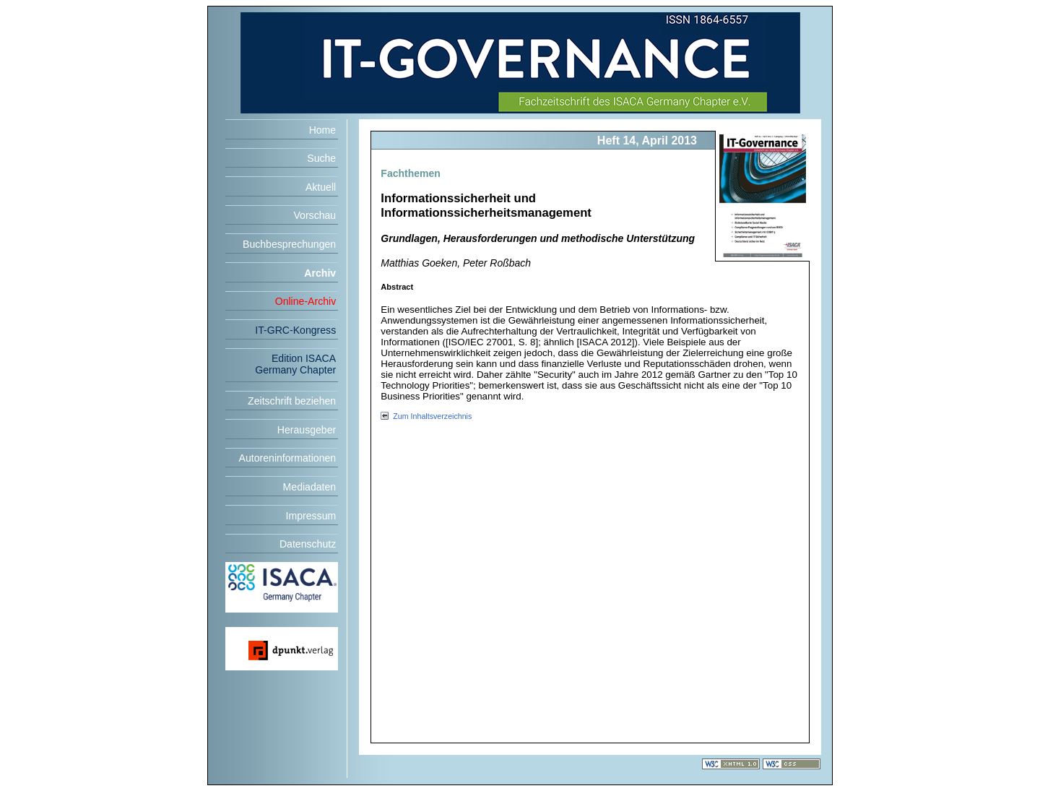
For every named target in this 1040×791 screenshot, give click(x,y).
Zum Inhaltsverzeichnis (432, 416)
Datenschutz (308, 544)
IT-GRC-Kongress (295, 330)
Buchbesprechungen (289, 244)
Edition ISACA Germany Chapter (295, 364)
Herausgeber (306, 430)
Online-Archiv (306, 301)
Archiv (320, 273)
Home (323, 130)
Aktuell (321, 187)
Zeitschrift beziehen (292, 401)
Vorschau (314, 215)
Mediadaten (310, 487)
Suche (321, 158)
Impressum (311, 516)
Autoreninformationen (288, 458)
